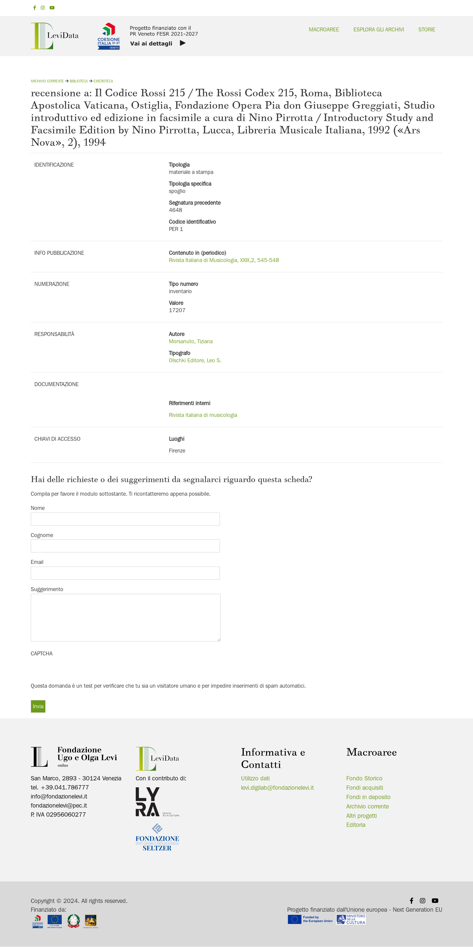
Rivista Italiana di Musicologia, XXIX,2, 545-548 (224, 260)
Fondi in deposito (368, 797)
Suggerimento (47, 589)
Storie (426, 29)
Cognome (42, 535)
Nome (38, 508)
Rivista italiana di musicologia (203, 415)
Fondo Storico (364, 778)
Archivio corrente (47, 81)
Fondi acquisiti (364, 787)
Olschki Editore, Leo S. (195, 360)
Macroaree (324, 29)
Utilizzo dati (255, 778)
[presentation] (76, 670)
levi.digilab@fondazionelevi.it (277, 787)
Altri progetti (361, 815)
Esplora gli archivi (379, 29)
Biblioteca (79, 81)
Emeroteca (103, 81)
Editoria (355, 824)
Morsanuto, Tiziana (191, 341)
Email (37, 562)
